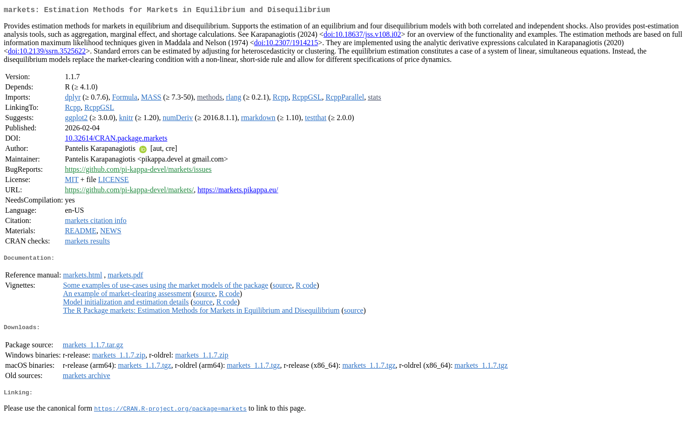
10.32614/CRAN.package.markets (116, 140)
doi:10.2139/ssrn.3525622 (47, 53)
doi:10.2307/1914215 (286, 44)
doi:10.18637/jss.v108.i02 (362, 36)
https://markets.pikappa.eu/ (237, 192)
